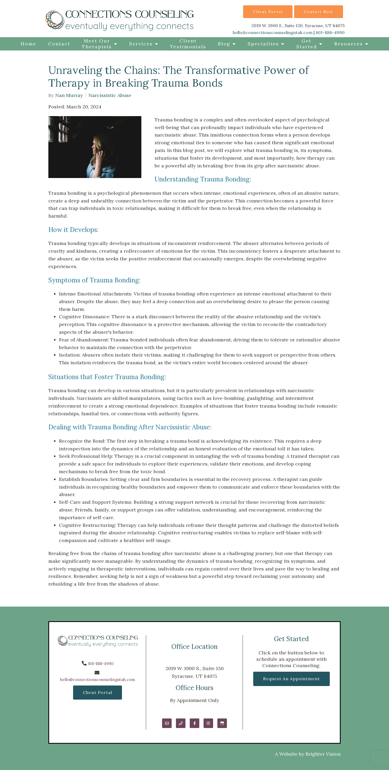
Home (28, 44)
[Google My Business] (222, 723)
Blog (224, 44)
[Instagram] (208, 723)
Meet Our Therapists (97, 44)
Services (141, 44)
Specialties (263, 44)
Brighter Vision (323, 754)
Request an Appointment (291, 678)
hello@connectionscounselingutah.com (272, 32)
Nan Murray (69, 95)
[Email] (167, 723)
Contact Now (318, 11)
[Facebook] (194, 723)
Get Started (306, 44)
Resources (348, 44)
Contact (59, 44)
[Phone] (180, 723)
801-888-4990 (330, 32)
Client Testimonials (188, 44)
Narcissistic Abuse (109, 95)
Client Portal (268, 11)
